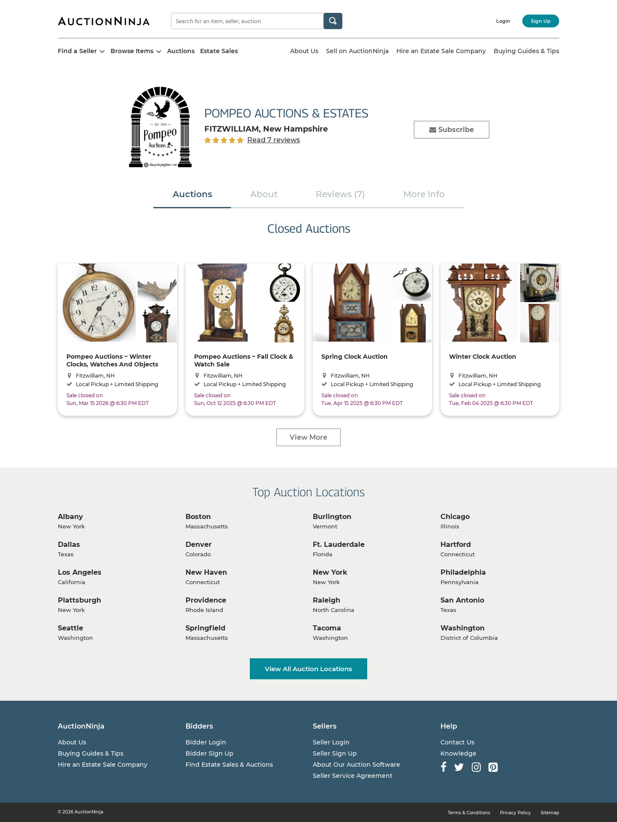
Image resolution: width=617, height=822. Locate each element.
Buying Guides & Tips (526, 51)
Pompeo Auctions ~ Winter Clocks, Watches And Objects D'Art (112, 360)
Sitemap (550, 813)
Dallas (69, 544)
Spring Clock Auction (354, 356)
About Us (304, 51)
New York (330, 572)
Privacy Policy (515, 813)
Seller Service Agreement (352, 776)
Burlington (332, 517)
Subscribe (451, 130)
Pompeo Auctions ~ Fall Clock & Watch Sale (243, 360)
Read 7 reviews (273, 140)
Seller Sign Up (335, 753)
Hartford (455, 544)
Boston (198, 517)
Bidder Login (206, 742)
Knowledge (458, 753)
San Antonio (462, 600)
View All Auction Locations (308, 669)
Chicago (455, 517)
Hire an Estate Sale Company (441, 51)
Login (503, 21)
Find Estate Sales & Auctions (229, 764)
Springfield (205, 628)
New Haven (206, 572)
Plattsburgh (79, 600)
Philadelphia (463, 572)
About (264, 194)
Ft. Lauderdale (339, 544)
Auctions (181, 51)
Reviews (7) (340, 194)
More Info (424, 194)
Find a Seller (81, 51)
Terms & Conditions (469, 813)
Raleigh (326, 600)
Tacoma (327, 628)
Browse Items (136, 51)
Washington (462, 628)
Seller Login (331, 742)
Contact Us (457, 742)
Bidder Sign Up (210, 753)
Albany (70, 517)
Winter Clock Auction (482, 356)
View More (308, 437)
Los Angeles (80, 572)
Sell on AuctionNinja (357, 51)
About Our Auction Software (356, 764)
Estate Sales (219, 51)
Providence (206, 600)
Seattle (70, 628)
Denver (199, 544)
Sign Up (541, 21)
